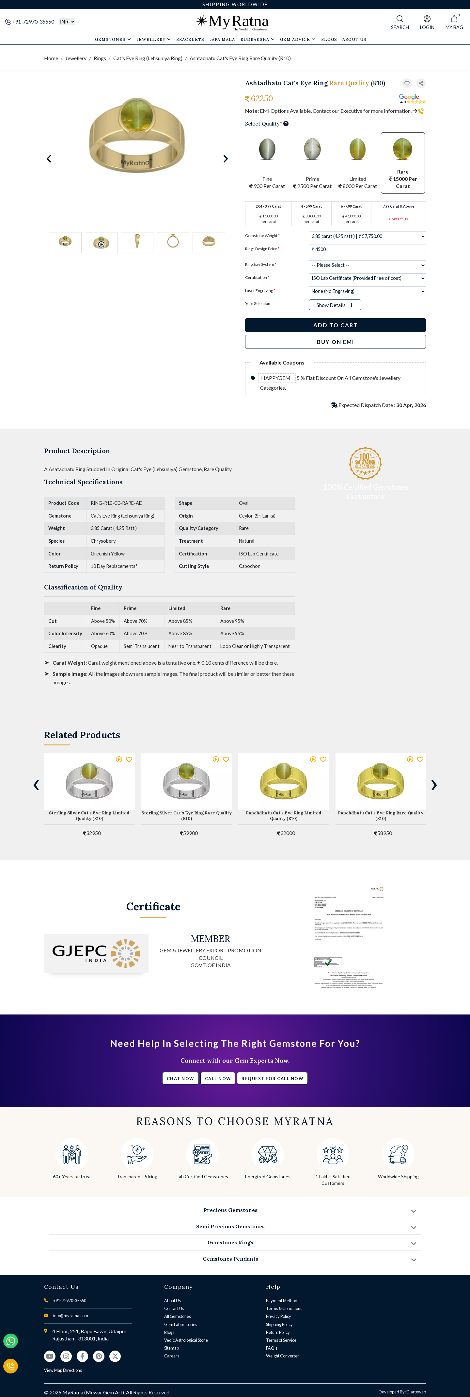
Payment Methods (282, 1300)
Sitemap (171, 1348)
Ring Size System (260, 264)
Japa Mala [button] (222, 39)
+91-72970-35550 (30, 21)
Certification (257, 277)
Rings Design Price (262, 248)
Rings (100, 58)
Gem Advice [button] (298, 39)
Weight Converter (282, 1355)
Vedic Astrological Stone (186, 1340)
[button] (421, 83)
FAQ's (271, 1348)
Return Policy (278, 1332)
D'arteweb (416, 1391)
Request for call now (272, 1078)
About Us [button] (354, 39)
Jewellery (154, 39)
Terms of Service (281, 1340)
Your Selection (257, 303)
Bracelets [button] (190, 39)
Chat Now (180, 1078)
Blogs (169, 1332)
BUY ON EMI (335, 341)
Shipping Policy (279, 1324)
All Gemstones (177, 1316)
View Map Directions (63, 1370)
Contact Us (398, 219)
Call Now (218, 1078)
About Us (172, 1300)
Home (51, 58)
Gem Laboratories (180, 1324)
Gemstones (113, 39)
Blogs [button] (329, 39)
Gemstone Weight (262, 235)
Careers (171, 1355)
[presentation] (36, 783)
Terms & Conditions (284, 1308)
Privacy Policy (278, 1316)
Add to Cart (335, 325)
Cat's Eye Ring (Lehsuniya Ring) (147, 58)
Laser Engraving (260, 290)
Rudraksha (258, 39)
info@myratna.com (70, 1315)
